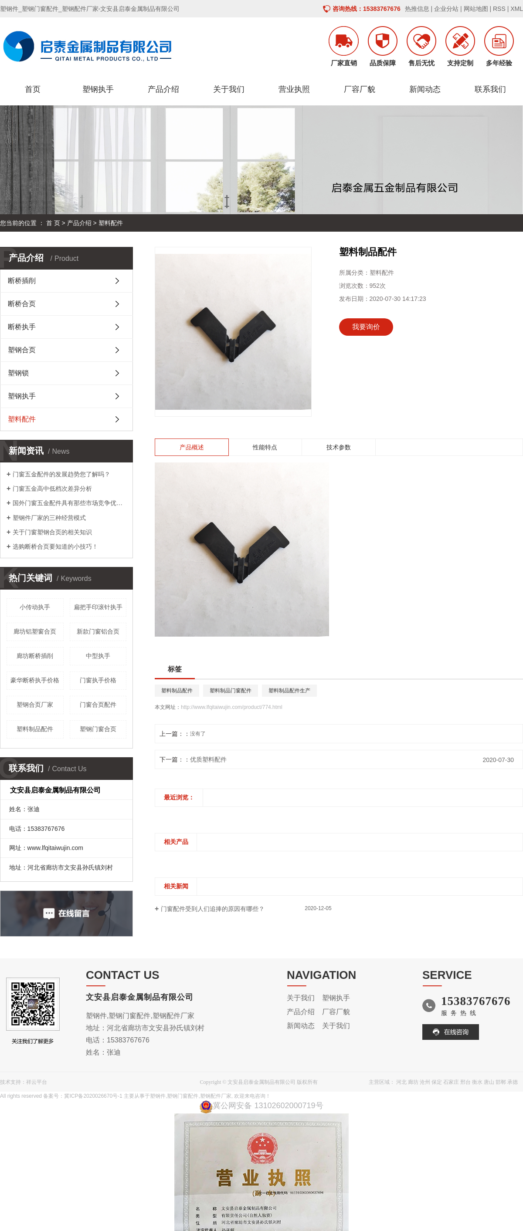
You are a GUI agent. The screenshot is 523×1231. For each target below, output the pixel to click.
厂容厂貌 (359, 89)
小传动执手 (35, 607)
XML (516, 8)
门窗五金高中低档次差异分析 (52, 488)
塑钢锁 (18, 373)
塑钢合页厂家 (35, 704)
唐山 (489, 1082)
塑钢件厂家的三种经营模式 (49, 517)
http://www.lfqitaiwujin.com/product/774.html (231, 707)
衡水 (477, 1082)
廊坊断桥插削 (35, 655)
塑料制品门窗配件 (230, 691)
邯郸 (501, 1082)
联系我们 (490, 89)
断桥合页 (22, 303)
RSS (499, 8)
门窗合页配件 (98, 704)
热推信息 (417, 8)
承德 (512, 1082)
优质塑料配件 (208, 759)
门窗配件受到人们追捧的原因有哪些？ (213, 908)
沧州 (425, 1082)
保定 (436, 1082)
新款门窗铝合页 (98, 631)
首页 (33, 89)
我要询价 (366, 327)
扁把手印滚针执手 (98, 607)
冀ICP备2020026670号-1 (93, 1096)
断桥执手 (22, 327)
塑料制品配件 (35, 728)
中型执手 (98, 655)
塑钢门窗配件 (182, 1096)
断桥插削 (22, 280)
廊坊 (413, 1082)
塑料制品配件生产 (289, 691)
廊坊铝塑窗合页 (35, 631)
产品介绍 (163, 89)
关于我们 (229, 89)
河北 (401, 1082)
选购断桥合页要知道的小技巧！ (55, 546)
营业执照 (294, 89)
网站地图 (476, 8)
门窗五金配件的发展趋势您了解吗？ (61, 474)
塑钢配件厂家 (215, 1096)
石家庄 (451, 1082)
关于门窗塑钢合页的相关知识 (52, 532)
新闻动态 (425, 89)
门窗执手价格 (98, 680)
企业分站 (446, 8)
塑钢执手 (98, 89)
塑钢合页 (22, 350)
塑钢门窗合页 (98, 728)
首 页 (53, 222)
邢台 (465, 1082)
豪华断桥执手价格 (34, 680)
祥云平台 (36, 1082)
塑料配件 (110, 222)
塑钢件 (158, 1096)
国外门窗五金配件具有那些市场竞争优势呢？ (69, 502)
